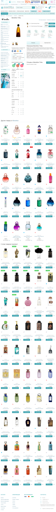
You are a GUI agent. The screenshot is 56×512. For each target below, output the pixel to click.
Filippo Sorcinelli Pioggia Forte (28, 264)
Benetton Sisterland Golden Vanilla (5, 36)
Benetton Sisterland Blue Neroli (4, 34)
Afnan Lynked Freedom (28, 360)
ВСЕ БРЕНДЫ (52, 13)
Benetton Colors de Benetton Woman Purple (5, 26)
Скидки (43, 4)
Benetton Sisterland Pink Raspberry (4, 40)
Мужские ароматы (12, 11)
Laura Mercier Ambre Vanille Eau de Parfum (39, 312)
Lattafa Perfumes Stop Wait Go (5, 336)
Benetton (16, 120)
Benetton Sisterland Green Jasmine (5, 38)
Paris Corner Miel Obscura (28, 480)
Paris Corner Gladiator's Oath (50, 433)
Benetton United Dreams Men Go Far (4, 60)
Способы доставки (14, 4)
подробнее (28, 36)
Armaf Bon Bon (5, 312)
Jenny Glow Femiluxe (50, 384)
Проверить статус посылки (34, 4)
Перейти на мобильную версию (47, 508)
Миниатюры (27, 11)
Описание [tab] (33, 42)
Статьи (2, 504)
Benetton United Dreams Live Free (5, 45)
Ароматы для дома (20, 11)
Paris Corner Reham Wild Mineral (50, 457)
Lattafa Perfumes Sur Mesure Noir (50, 360)
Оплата (14, 501)
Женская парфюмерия (5, 499)
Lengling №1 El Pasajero (39, 408)
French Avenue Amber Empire (5, 457)
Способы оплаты (23, 4)
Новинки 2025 (33, 11)
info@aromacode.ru (45, 502)
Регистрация (53, 4)
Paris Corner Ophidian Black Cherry (28, 457)
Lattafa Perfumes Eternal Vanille (17, 336)
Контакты (14, 506)
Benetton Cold (3, 71)
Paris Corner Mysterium (39, 432)
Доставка (14, 497)
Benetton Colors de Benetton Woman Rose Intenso (5, 28)
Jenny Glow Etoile (6, 408)
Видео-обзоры (3, 506)
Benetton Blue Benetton (4, 52)
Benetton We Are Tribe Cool (5, 65)
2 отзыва (19, 137)
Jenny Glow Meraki (28, 384)
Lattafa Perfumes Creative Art (39, 336)
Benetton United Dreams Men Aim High (4, 58)
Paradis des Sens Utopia (17, 432)
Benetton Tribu (3, 43)
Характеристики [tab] (47, 42)
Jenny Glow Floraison (39, 384)
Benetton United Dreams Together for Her (4, 47)
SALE (40, 11)
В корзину (52, 23)
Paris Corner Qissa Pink (17, 480)
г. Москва (6, 4)
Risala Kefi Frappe (17, 384)
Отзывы (2, 509)
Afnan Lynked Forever (39, 360)
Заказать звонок (39, 8)
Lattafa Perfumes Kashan (50, 336)
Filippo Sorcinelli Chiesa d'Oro (17, 264)
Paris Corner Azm (17, 312)
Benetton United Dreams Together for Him (4, 62)
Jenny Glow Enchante (16, 408)
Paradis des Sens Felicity (5, 432)
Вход (49, 4)
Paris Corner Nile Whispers (39, 480)
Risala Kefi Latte (5, 384)
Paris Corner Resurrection (39, 456)
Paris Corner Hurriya (17, 456)
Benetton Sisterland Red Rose (4, 41)
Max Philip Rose (28, 312)
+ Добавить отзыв (50, 62)
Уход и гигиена (3, 502)
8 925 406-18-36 (45, 501)
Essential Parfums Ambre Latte (5, 264)
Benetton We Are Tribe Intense (4, 66)
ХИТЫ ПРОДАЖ (4, 13)
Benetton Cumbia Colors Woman (4, 32)
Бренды (2, 497)
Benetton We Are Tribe (50, 212)
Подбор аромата (46, 11)
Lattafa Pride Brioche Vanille (28, 336)
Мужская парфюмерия (5, 501)
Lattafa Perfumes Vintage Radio (50, 312)
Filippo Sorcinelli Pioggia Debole (39, 264)
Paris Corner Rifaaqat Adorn (5, 480)
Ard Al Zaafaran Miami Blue (16, 360)
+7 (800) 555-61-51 (41, 6)
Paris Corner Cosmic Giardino (50, 481)
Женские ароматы (4, 11)
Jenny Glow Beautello (28, 408)
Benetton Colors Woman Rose (4, 24)
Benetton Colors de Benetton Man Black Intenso (5, 55)
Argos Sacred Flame (5, 360)
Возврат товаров (16, 499)
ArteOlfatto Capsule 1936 (50, 263)
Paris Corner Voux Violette (28, 432)
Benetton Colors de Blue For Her (5, 30)
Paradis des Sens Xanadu (50, 408)
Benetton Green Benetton (39, 212)
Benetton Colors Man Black (5, 53)
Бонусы (14, 502)
